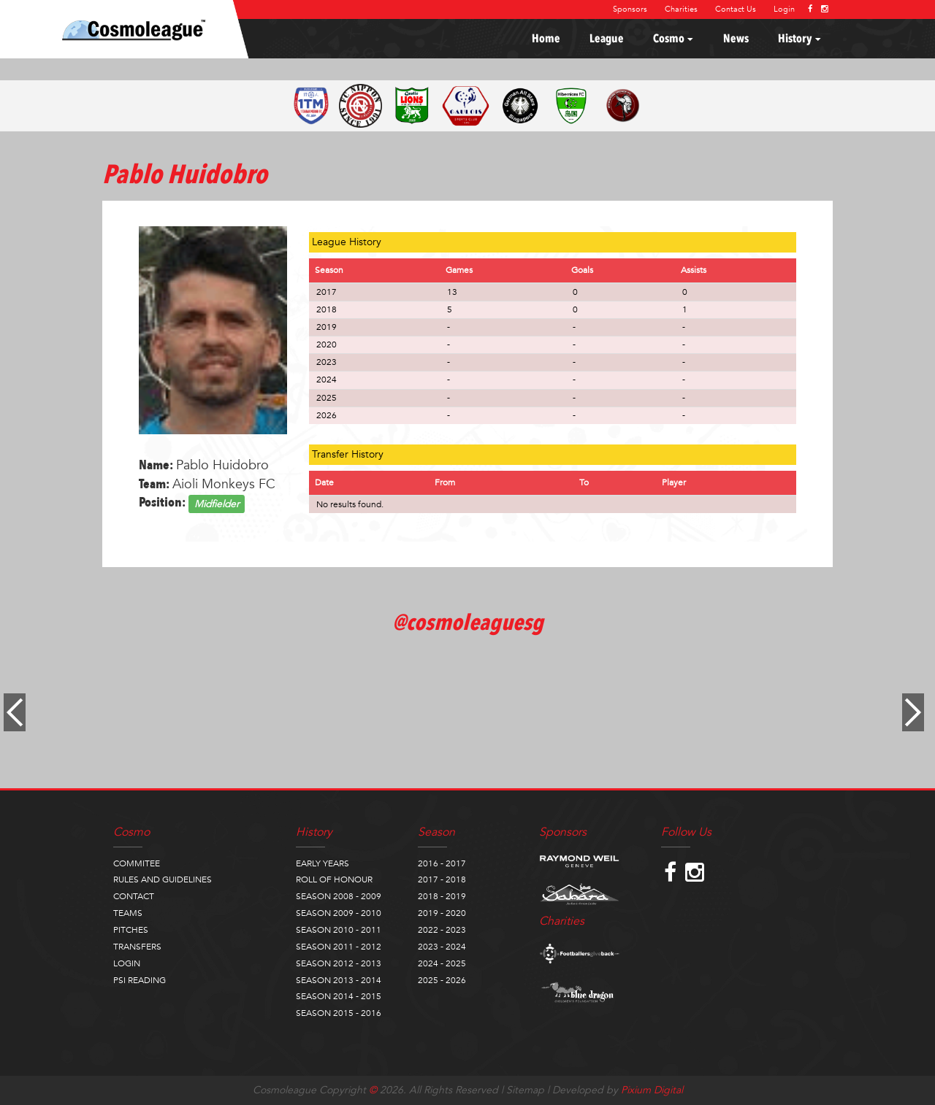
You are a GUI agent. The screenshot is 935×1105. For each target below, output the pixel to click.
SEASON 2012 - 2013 (338, 963)
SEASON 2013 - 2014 (338, 980)
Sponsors (630, 9)
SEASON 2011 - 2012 (338, 946)
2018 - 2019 (442, 896)
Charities (681, 9)
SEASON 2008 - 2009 (338, 896)
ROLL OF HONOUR (334, 879)
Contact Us (735, 9)
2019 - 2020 (442, 913)
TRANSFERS (137, 946)
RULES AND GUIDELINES (162, 879)
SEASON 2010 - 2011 (338, 930)
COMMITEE (136, 863)
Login (784, 9)
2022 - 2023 (442, 930)
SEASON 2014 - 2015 (338, 996)
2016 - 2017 (442, 863)
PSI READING (139, 980)
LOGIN (126, 963)
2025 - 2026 (442, 980)
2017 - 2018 (442, 879)
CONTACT (133, 896)
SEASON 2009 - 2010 (338, 913)
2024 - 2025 (442, 963)
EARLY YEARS (322, 863)
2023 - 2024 (442, 946)
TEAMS (127, 913)
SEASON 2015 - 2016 (338, 1013)
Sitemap (525, 1090)
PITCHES (130, 930)
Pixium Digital (652, 1090)
